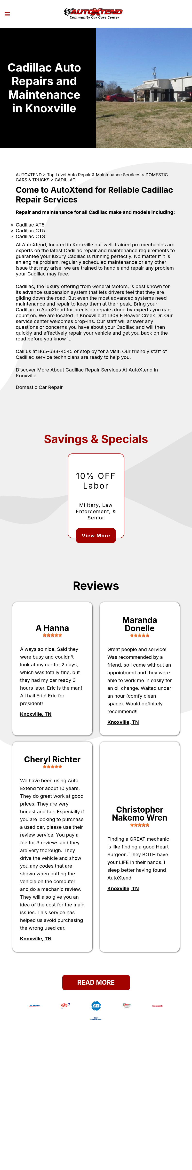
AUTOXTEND (29, 174)
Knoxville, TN (36, 714)
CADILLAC (65, 179)
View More (96, 536)
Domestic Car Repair (39, 387)
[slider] (52, 635)
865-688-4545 (55, 351)
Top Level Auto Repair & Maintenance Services (93, 174)
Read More (96, 982)
